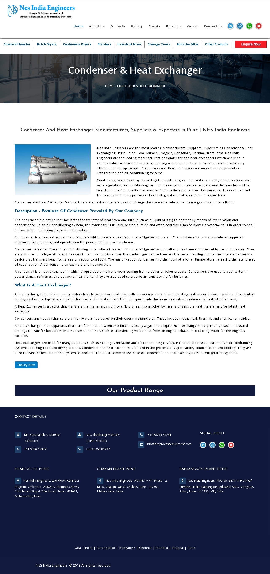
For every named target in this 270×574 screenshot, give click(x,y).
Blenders (104, 44)
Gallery (137, 26)
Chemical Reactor (17, 44)
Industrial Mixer (129, 44)
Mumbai (162, 548)
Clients (154, 26)
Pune (191, 548)
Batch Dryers (47, 44)
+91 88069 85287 (93, 449)
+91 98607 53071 (31, 449)
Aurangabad (106, 548)
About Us (96, 26)
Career (192, 26)
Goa (78, 548)
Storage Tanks (159, 44)
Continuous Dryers (77, 44)
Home (78, 26)
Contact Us (213, 26)
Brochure (173, 26)
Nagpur (178, 548)
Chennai (145, 548)
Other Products (216, 44)
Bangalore (127, 548)
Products (117, 26)
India (89, 548)
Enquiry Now (26, 365)
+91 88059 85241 (154, 435)
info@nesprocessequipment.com (169, 444)
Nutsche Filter (187, 44)
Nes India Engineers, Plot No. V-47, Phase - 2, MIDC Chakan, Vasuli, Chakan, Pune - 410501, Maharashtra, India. (132, 486)
